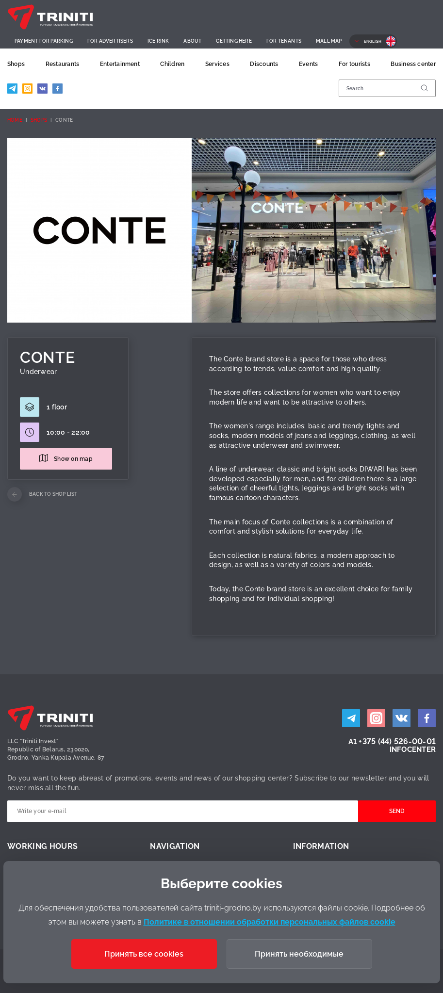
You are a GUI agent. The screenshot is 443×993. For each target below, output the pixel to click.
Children (172, 64)
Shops (16, 64)
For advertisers (110, 41)
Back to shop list (53, 494)
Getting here (233, 41)
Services (217, 64)
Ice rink (158, 41)
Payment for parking (44, 41)
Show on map (73, 459)
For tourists (354, 64)
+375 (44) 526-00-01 (397, 741)
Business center (413, 64)
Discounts (264, 64)
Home (14, 120)
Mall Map (329, 41)
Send (397, 811)
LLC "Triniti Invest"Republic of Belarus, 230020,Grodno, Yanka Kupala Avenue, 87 (55, 749)
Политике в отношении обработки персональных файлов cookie (269, 922)
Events (308, 64)
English (372, 41)
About (192, 41)
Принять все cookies (143, 954)
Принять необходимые (299, 954)
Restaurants (63, 64)
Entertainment (120, 64)
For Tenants (283, 41)
